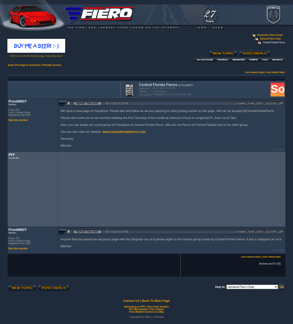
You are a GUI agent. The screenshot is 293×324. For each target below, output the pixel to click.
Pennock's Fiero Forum (270, 35)
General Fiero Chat (270, 38)
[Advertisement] (63, 89)
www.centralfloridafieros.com (124, 131)
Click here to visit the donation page (27, 56)
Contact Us (131, 300)
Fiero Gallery (157, 309)
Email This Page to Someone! (24, 65)
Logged (280, 149)
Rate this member (18, 120)
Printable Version (51, 65)
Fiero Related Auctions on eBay (146, 312)
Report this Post (87, 103)
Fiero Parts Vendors (158, 306)
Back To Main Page (156, 300)
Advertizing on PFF (134, 306)
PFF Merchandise (138, 309)
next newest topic (255, 72)
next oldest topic (276, 72)
